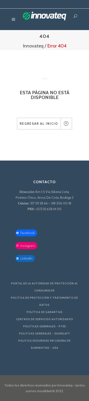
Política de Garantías (45, 312)
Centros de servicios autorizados (44, 319)
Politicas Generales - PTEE (44, 326)
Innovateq (33, 46)
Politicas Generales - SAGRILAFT (44, 333)
